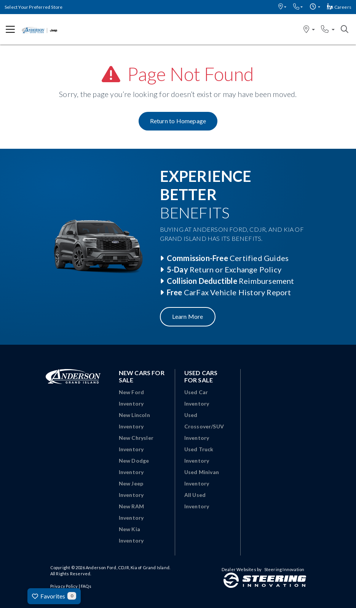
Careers (339, 7)
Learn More (187, 316)
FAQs (86, 586)
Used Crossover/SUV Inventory (204, 426)
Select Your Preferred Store (33, 7)
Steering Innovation (284, 569)
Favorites (54, 596)
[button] (282, 7)
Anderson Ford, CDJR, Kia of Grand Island (127, 567)
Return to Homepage (178, 120)
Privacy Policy (64, 586)
